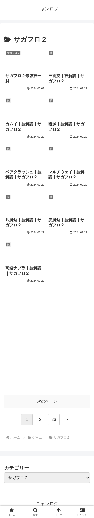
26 (54, 419)
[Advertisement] (47, 342)
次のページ (47, 401)
